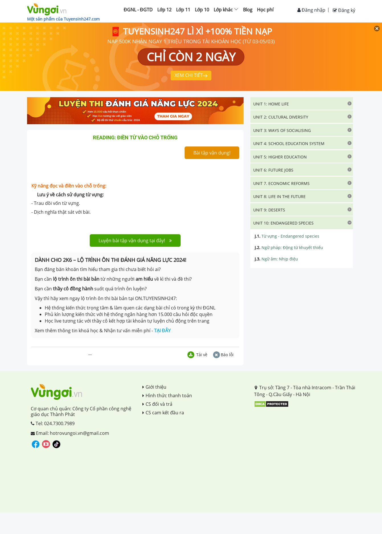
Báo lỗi (223, 354)
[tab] (301, 103)
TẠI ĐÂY (162, 330)
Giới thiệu (154, 387)
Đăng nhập (311, 10)
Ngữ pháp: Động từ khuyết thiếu (289, 247)
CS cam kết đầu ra (163, 412)
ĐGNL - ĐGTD (138, 10)
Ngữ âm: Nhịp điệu (276, 259)
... (90, 353)
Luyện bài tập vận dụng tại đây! (135, 240)
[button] (301, 103)
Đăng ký (344, 10)
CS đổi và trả (157, 404)
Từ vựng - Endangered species (287, 236)
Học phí (265, 10)
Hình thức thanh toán (167, 395)
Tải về (197, 354)
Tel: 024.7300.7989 (53, 423)
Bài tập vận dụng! (211, 153)
